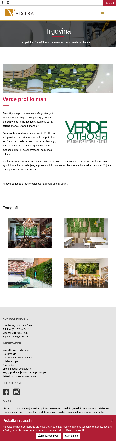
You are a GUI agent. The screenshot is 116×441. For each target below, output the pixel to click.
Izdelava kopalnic (12, 361)
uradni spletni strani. (56, 183)
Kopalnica (27, 42)
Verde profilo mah (81, 42)
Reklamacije (9, 353)
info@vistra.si (20, 336)
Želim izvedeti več (48, 435)
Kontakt (109, 3)
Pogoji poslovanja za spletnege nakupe (24, 372)
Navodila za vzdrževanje (16, 350)
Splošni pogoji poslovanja (17, 368)
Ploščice (42, 42)
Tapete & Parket (59, 42)
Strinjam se (71, 435)
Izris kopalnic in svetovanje (17, 357)
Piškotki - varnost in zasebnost (20, 376)
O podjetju (8, 365)
